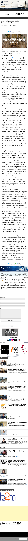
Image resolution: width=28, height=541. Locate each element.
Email (2, 301)
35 (17, 356)
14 (8, 355)
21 (15, 355)
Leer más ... (14, 365)
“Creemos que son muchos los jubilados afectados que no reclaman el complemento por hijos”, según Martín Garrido (17, 461)
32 (14, 356)
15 (9, 355)
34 (16, 356)
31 (13, 356)
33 (15, 356)
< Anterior (2, 273)
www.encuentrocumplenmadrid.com (11, 57)
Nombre (3, 297)
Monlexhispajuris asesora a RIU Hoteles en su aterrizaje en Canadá (7, 275)
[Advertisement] (14, 513)
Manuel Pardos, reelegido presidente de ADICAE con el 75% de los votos (21, 275)
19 (13, 355)
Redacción (3, 277)
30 (12, 356)
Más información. (14, 539)
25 (7, 356)
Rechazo (24, 539)
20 (14, 355)
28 (10, 356)
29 (11, 356)
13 (7, 355)
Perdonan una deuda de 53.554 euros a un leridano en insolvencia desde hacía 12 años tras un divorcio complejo (17, 378)
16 (10, 355)
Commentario (2, 308)
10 (16, 354)
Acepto (21, 539)
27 (9, 356)
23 (17, 355)
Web (1, 304)
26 (8, 356)
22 (16, 355)
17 (11, 355)
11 (17, 354)
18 (12, 355)
